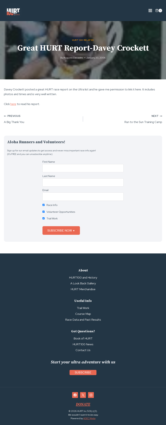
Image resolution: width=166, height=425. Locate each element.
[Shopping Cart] (158, 10)
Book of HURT (83, 338)
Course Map (83, 314)
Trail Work (50, 218)
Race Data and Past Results (83, 319)
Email (45, 190)
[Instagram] (91, 395)
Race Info (50, 205)
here (13, 104)
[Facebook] (75, 395)
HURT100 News (83, 344)
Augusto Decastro (73, 57)
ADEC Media (89, 418)
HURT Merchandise (83, 289)
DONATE (83, 404)
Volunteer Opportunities (58, 212)
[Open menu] (150, 10)
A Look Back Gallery (83, 283)
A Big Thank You (42, 119)
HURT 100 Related (83, 40)
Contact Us (83, 350)
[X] (83, 395)
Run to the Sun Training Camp (124, 119)
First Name (48, 161)
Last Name (48, 176)
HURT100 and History (83, 277)
